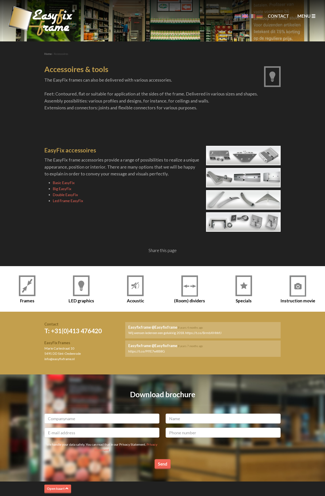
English (245, 16)
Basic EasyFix (64, 182)
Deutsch (259, 16)
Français (252, 16)
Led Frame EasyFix (68, 200)
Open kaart (58, 488)
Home (48, 54)
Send (162, 463)
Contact (278, 15)
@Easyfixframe (164, 327)
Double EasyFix (65, 194)
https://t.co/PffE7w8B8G (146, 351)
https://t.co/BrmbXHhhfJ (203, 333)
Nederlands (238, 16)
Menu (306, 15)
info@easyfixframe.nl (59, 359)
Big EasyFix (62, 188)
